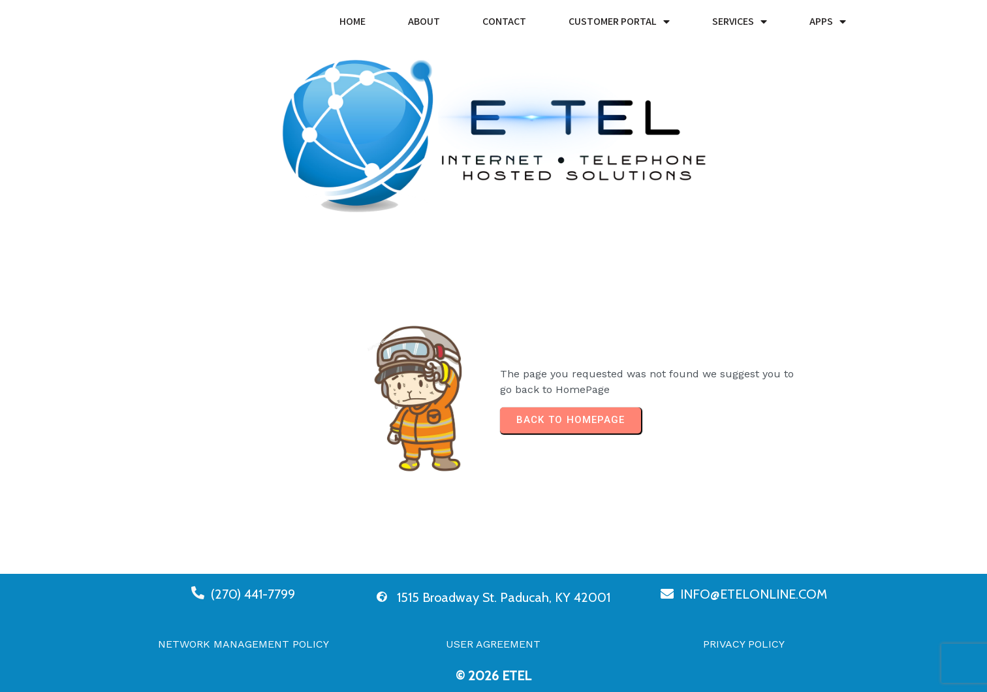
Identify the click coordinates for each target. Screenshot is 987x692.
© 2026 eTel (493, 676)
